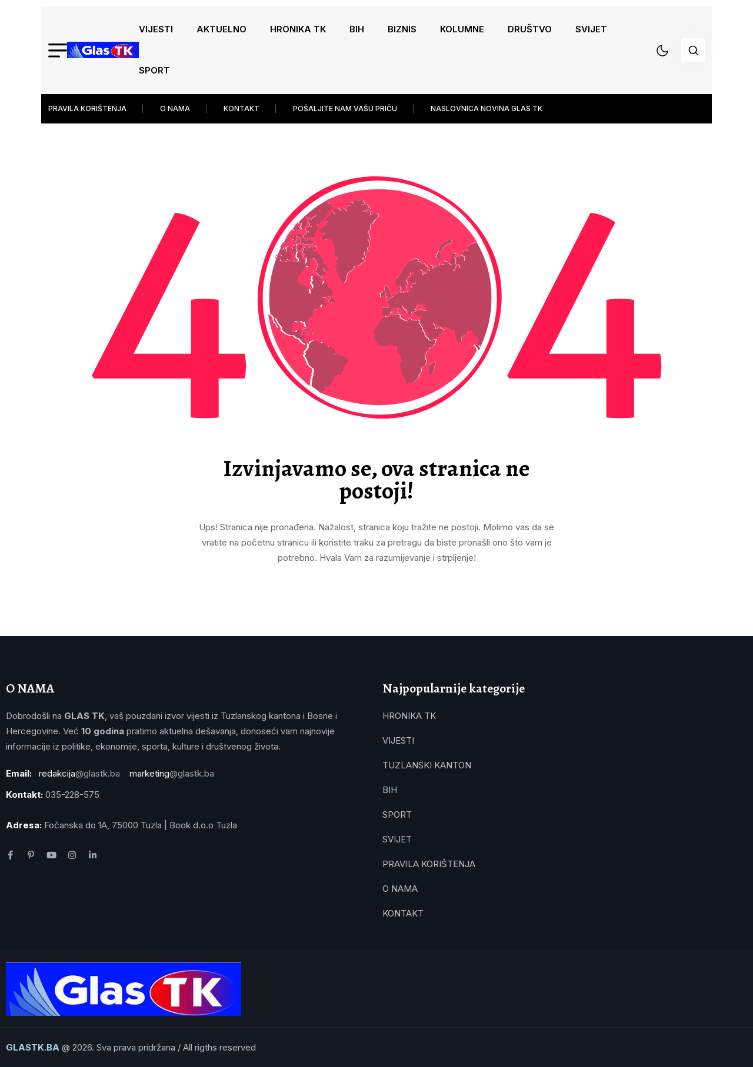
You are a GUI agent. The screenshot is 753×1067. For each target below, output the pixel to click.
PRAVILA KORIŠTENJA (87, 108)
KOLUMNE (462, 29)
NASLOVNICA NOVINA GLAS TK (486, 108)
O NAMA (175, 108)
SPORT (154, 70)
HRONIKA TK (298, 29)
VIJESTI (156, 29)
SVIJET (591, 29)
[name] (103, 50)
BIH (356, 29)
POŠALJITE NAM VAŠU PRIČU (345, 108)
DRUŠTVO (530, 29)
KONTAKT (241, 108)
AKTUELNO (221, 29)
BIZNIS (402, 29)
